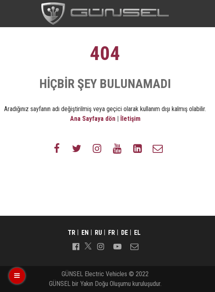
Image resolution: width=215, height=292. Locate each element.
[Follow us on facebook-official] (76, 246)
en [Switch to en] (85, 232)
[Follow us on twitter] (77, 148)
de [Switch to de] (124, 232)
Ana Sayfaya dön (92, 118)
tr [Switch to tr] (71, 232)
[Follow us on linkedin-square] (138, 148)
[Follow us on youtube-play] (117, 246)
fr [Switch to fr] (111, 232)
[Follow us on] (88, 246)
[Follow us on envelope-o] (158, 148)
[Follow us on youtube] (117, 148)
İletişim (130, 118)
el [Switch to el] (137, 232)
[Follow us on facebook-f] (57, 148)
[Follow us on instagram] (97, 148)
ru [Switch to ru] (98, 232)
